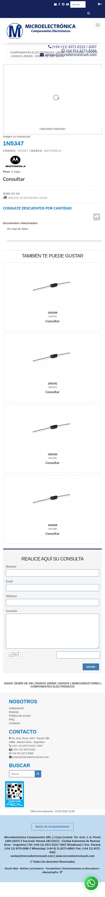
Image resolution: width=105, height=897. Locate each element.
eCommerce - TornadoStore (45, 868)
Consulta (11, 611)
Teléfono (11, 596)
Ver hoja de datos (17, 228)
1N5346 (52, 454)
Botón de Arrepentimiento (52, 826)
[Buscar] (88, 13)
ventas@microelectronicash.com (32, 856)
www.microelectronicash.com (75, 856)
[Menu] (97, 25)
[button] (55, 4)
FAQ (12, 719)
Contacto (14, 723)
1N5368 (52, 525)
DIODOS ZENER (22, 56)
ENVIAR (91, 667)
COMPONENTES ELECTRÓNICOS (32, 52)
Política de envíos (20, 715)
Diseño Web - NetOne (16, 868)
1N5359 (52, 312)
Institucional (16, 708)
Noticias (14, 712)
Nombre (11, 566)
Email (9, 581)
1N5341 (52, 383)
